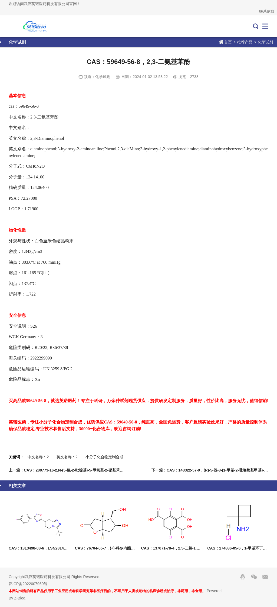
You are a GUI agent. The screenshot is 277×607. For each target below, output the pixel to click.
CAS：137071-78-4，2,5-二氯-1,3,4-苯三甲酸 (180, 548)
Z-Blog (19, 598)
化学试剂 (265, 42)
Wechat (254, 577)
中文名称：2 (38, 457)
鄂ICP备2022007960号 (28, 584)
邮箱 (265, 577)
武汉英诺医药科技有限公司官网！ (33, 26)
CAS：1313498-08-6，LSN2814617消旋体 (45, 548)
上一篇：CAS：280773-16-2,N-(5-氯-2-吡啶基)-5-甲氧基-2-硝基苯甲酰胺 (70, 470)
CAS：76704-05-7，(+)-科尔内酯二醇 (106, 548)
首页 (228, 42)
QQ (243, 577)
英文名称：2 (67, 457)
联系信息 (266, 11)
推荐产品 (244, 42)
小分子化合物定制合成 (104, 457)
